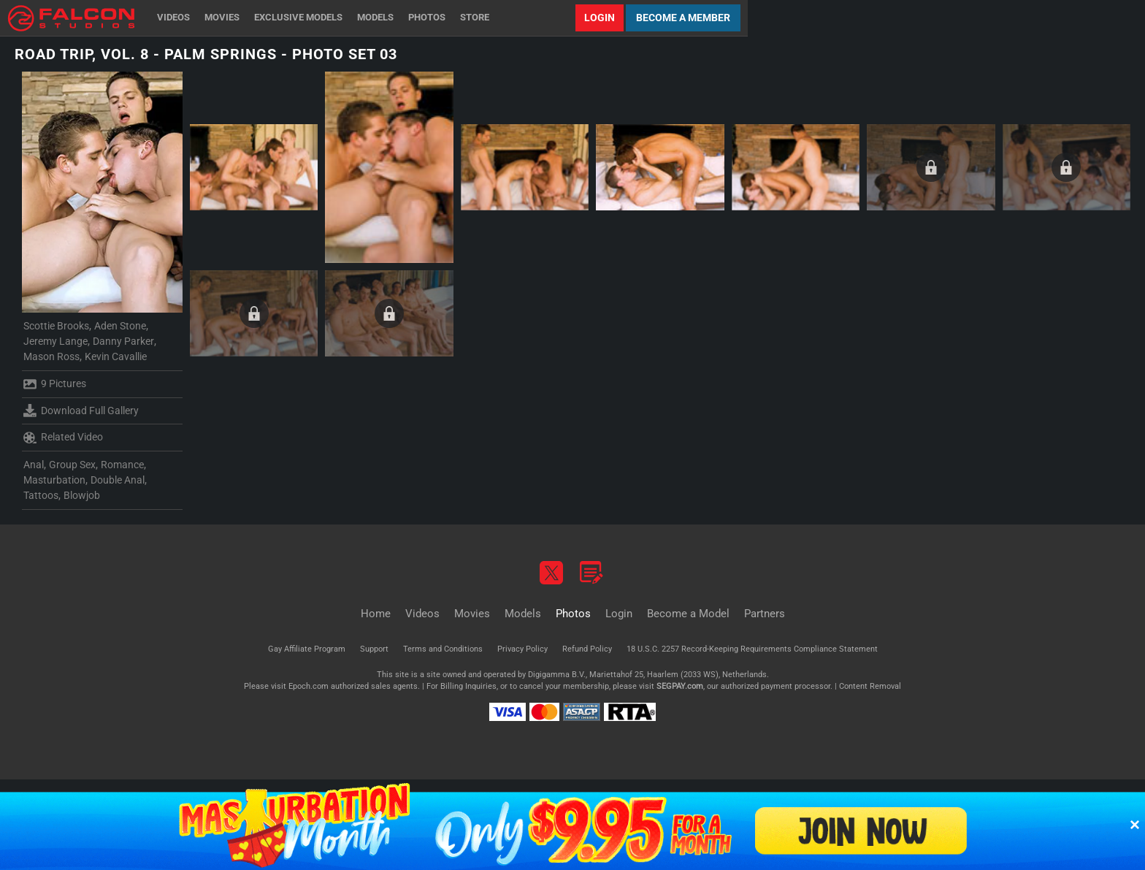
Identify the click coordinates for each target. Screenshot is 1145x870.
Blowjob (82, 495)
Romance (122, 464)
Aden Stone (120, 326)
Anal (33, 464)
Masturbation (54, 480)
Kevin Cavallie (116, 356)
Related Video (63, 437)
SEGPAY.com (679, 686)
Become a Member (683, 17)
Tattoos (40, 495)
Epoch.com (308, 686)
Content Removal (870, 686)
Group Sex (72, 464)
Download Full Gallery (81, 410)
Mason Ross (51, 356)
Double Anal (118, 480)
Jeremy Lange (55, 341)
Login (599, 17)
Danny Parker (123, 341)
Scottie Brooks (56, 326)
